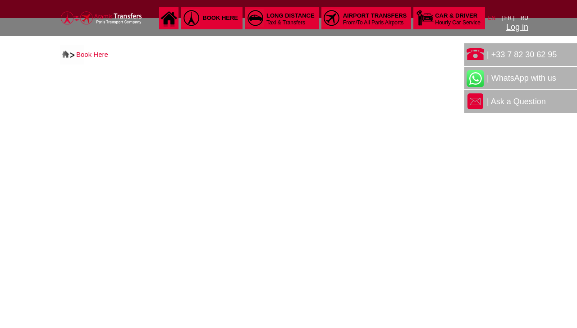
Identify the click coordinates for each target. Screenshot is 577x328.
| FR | (508, 18)
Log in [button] (517, 27)
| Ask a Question (516, 101)
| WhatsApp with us (521, 78)
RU (524, 18)
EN (492, 18)
